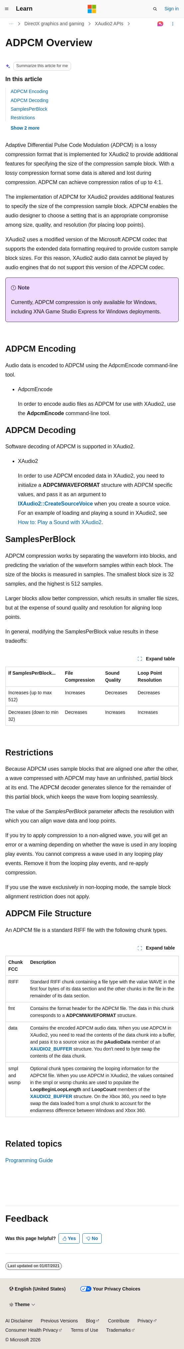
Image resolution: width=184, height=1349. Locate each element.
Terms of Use (84, 1330)
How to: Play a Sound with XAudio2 (60, 522)
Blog (90, 1320)
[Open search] (155, 9)
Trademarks (118, 1330)
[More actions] (173, 24)
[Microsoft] (92, 9)
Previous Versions (59, 1320)
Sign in (171, 8)
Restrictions (23, 117)
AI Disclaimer (19, 1320)
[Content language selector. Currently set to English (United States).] (37, 1289)
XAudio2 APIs (109, 23)
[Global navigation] (6, 9)
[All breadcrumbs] (11, 24)
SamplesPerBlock (29, 109)
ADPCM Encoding (29, 91)
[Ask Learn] (160, 24)
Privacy (145, 1320)
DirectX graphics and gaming (54, 23)
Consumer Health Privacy (31, 1330)
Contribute (119, 1320)
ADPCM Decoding (29, 100)
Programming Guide (29, 1160)
